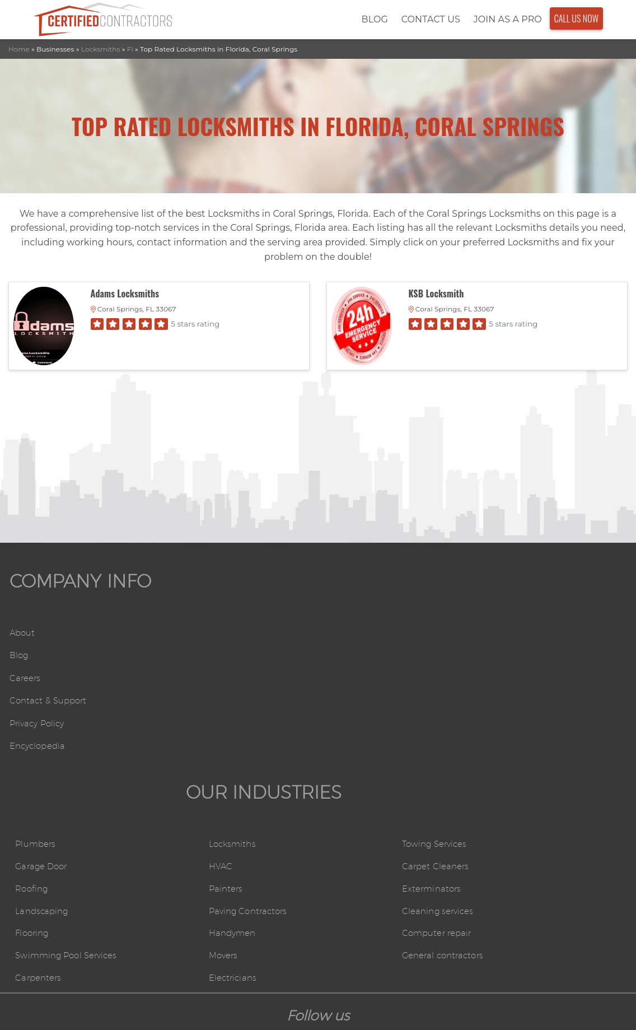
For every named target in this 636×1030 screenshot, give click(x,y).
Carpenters (191, 779)
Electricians (351, 779)
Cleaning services (522, 710)
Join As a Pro (498, 17)
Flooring (185, 733)
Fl (130, 44)
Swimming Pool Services (221, 756)
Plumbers (188, 640)
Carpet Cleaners (520, 663)
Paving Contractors (368, 710)
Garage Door (195, 663)
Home (19, 44)
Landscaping (194, 710)
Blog (365, 17)
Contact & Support (41, 707)
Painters (344, 686)
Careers (16, 684)
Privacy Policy (30, 730)
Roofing (184, 686)
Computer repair (522, 733)
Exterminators (515, 686)
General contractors (528, 756)
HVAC (338, 663)
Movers (342, 756)
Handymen (351, 733)
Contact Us (421, 17)
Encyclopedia (29, 753)
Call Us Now (567, 16)
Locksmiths (100, 44)
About (13, 639)
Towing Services (520, 640)
